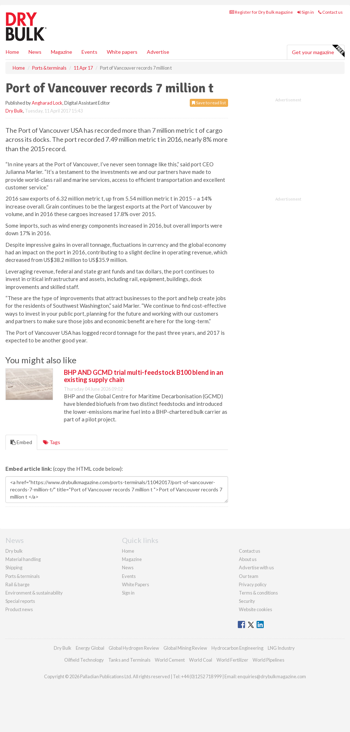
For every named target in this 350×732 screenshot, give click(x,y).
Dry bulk (14, 551)
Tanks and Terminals (129, 660)
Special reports (20, 601)
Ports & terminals (22, 576)
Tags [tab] (51, 442)
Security (247, 601)
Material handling (23, 559)
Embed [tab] (21, 442)
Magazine (61, 52)
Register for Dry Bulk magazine (261, 12)
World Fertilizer (232, 660)
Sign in (305, 12)
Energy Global (90, 648)
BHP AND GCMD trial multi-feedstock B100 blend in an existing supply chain (143, 375)
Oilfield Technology (84, 660)
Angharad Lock (47, 103)
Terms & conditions (258, 593)
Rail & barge (17, 584)
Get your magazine (318, 51)
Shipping (13, 567)
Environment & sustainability (34, 593)
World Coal (200, 660)
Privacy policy (253, 584)
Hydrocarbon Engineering (237, 648)
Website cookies (255, 609)
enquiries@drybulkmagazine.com (271, 676)
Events (89, 52)
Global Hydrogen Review (134, 648)
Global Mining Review (185, 648)
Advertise (158, 52)
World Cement (170, 660)
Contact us (330, 12)
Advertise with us (256, 567)
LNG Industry (281, 648)
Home (12, 52)
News (128, 567)
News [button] (35, 52)
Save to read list (209, 102)
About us (248, 559)
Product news (19, 609)
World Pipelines (268, 660)
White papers (122, 52)
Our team (248, 576)
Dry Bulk (14, 111)
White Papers (135, 584)
